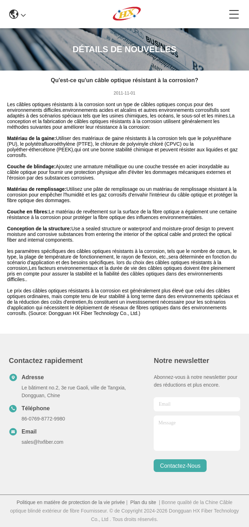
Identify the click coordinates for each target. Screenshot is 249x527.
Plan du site (143, 502)
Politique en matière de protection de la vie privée (71, 502)
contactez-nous (180, 466)
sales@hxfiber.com (42, 442)
